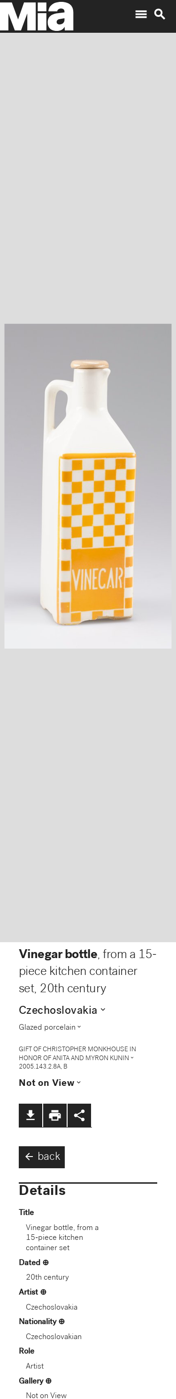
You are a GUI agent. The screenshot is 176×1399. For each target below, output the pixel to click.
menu (141, 14)
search (160, 14)
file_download (30, 1115)
